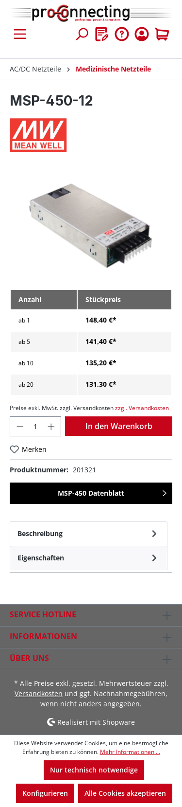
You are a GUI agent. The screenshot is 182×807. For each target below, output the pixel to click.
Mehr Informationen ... (130, 752)
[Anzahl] (36, 426)
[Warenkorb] (162, 34)
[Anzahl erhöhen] (51, 426)
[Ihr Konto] (142, 34)
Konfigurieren (45, 793)
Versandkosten (39, 693)
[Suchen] (81, 34)
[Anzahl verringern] (20, 426)
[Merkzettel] (102, 34)
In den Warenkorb (118, 426)
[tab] (88, 533)
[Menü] (20, 34)
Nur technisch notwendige (94, 769)
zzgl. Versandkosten (142, 408)
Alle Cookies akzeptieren (125, 793)
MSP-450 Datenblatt (91, 493)
